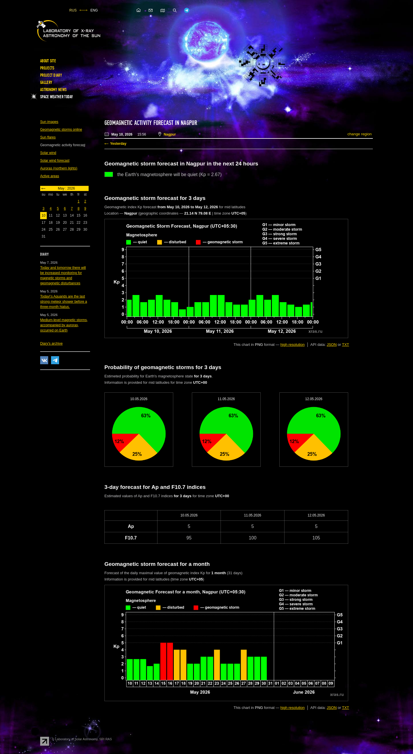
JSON (332, 344)
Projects (47, 68)
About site (48, 60)
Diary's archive (51, 344)
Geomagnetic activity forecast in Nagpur (150, 123)
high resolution (292, 344)
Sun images (49, 122)
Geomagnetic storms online (61, 130)
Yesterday (118, 144)
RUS (73, 10)
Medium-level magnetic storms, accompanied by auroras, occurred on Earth (64, 325)
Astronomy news (53, 89)
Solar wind (48, 153)
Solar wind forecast (54, 161)
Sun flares (48, 137)
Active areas (49, 176)
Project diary (51, 75)
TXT (345, 344)
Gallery (46, 82)
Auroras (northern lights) (58, 168)
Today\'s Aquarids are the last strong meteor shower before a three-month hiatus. (63, 301)
